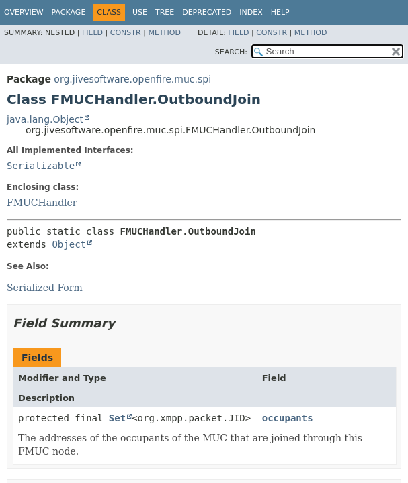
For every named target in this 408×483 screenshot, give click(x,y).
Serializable (41, 165)
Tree (164, 12)
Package (69, 12)
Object (69, 244)
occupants (287, 418)
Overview (24, 12)
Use (139, 12)
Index (250, 12)
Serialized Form (45, 287)
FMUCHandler (42, 202)
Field (92, 32)
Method (164, 32)
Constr (125, 32)
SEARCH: (231, 52)
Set (117, 418)
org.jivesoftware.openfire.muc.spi (132, 79)
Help (280, 12)
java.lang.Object (45, 119)
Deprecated (206, 12)
